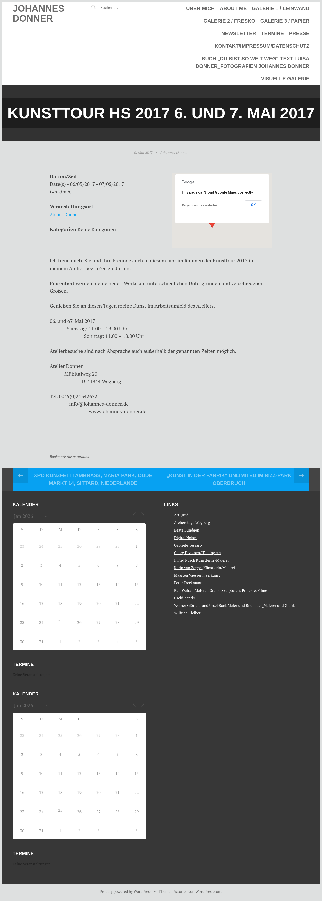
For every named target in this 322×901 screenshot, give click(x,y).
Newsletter (238, 33)
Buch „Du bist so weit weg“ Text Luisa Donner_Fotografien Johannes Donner (252, 62)
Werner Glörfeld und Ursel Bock (200, 605)
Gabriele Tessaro (188, 545)
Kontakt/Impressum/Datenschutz (262, 46)
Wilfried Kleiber (187, 612)
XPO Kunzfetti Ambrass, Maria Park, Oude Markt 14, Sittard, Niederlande (93, 479)
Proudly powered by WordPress (125, 891)
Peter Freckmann (188, 582)
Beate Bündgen (186, 530)
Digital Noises (185, 537)
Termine (272, 33)
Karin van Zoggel (188, 567)
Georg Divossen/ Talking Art (197, 552)
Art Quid (181, 514)
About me (233, 8)
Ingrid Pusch (184, 560)
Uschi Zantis (184, 597)
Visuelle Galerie (285, 78)
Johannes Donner (38, 13)
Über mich (200, 8)
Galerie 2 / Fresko (229, 21)
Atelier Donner (66, 214)
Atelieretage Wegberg (192, 522)
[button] (212, 223)
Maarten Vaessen (188, 575)
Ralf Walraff (184, 590)
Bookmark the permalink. (70, 456)
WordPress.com (208, 891)
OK (253, 205)
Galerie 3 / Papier (284, 21)
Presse (299, 33)
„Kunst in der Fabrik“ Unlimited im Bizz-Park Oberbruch (229, 479)
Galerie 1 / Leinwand (280, 8)
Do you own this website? (199, 205)
